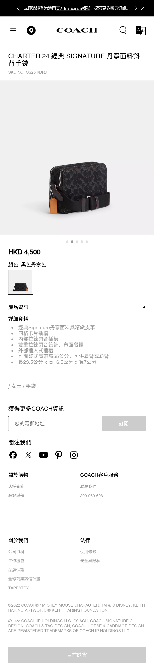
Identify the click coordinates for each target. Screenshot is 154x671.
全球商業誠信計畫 (24, 578)
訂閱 (124, 423)
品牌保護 (16, 569)
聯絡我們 (88, 486)
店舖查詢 (16, 486)
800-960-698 (91, 495)
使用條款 (88, 551)
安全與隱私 (90, 560)
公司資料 (16, 551)
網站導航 (16, 495)
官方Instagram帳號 (73, 8)
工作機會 (16, 560)
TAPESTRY (18, 588)
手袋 (31, 385)
